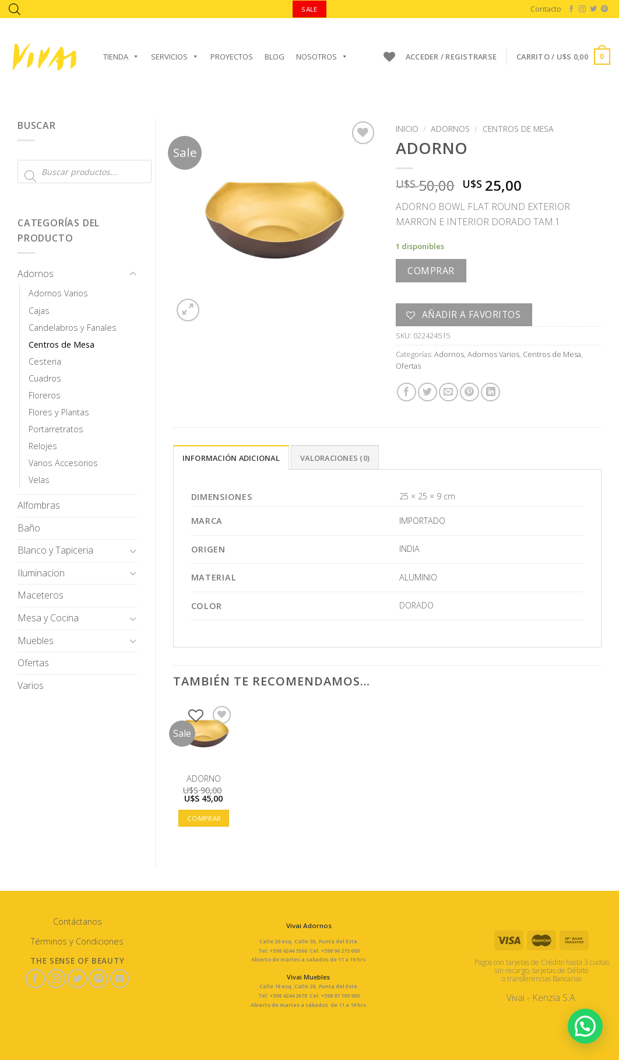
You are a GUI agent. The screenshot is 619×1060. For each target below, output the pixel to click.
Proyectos (231, 56)
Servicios (175, 56)
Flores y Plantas (59, 412)
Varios (30, 685)
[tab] (231, 457)
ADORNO (204, 779)
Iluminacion (41, 572)
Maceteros (40, 595)
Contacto (545, 9)
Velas (39, 479)
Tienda (121, 56)
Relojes (43, 446)
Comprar (430, 270)
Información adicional (231, 458)
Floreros (45, 395)
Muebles (35, 640)
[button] (585, 1026)
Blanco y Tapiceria (55, 550)
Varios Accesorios (63, 462)
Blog (274, 56)
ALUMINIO (418, 577)
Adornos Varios (58, 293)
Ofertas (33, 662)
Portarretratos (56, 429)
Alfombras (38, 505)
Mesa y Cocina (48, 617)
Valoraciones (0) (335, 458)
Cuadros (45, 378)
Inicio (407, 128)
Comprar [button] (204, 818)
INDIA (409, 548)
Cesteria (45, 361)
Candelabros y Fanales (73, 327)
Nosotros (322, 56)
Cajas (39, 310)
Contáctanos (77, 921)
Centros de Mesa (61, 344)
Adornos (35, 273)
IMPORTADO (422, 520)
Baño (28, 528)
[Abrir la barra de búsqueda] (14, 9)
